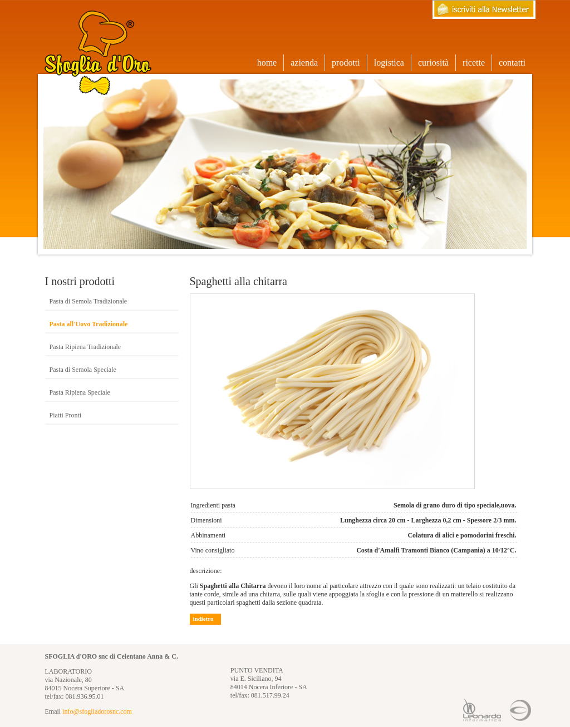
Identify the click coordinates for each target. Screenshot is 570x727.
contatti (512, 62)
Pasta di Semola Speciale (83, 370)
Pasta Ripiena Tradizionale (85, 347)
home (267, 62)
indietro (203, 618)
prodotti (349, 63)
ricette (474, 62)
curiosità (433, 62)
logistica (389, 62)
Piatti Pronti (66, 415)
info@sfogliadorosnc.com (97, 711)
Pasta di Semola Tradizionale (88, 301)
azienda (304, 62)
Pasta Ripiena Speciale (80, 392)
